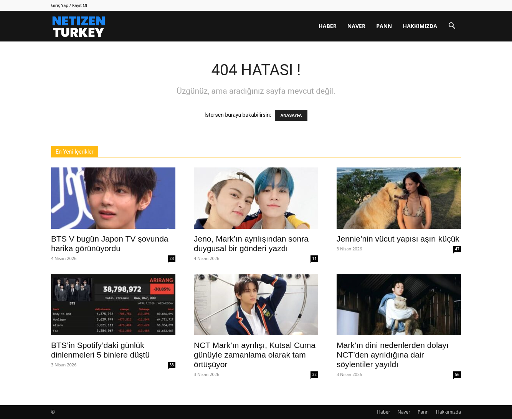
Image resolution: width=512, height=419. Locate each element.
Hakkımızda (420, 26)
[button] (452, 26)
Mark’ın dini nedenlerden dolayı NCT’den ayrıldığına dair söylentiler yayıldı (393, 355)
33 (172, 365)
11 (314, 258)
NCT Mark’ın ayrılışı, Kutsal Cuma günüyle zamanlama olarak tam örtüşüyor (254, 355)
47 (457, 249)
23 (172, 258)
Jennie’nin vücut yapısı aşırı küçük (398, 238)
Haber (328, 26)
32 (314, 374)
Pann (384, 26)
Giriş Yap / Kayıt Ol (69, 5)
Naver (356, 26)
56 (457, 374)
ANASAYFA (291, 115)
